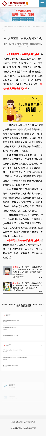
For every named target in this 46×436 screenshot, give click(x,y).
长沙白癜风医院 (19, 26)
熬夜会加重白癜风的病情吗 (29, 305)
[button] (41, 315)
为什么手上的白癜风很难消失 (20, 304)
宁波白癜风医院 (8, 26)
